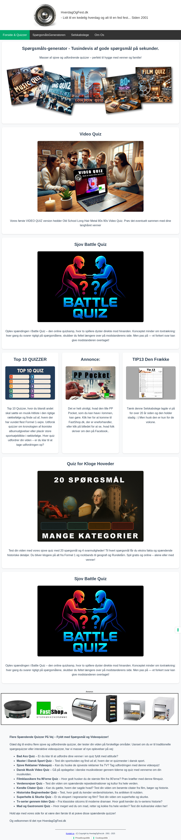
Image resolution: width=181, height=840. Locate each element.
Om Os (99, 35)
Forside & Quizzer (15, 35)
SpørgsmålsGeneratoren (49, 35)
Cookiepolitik (101, 838)
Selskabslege (80, 35)
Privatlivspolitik (82, 838)
